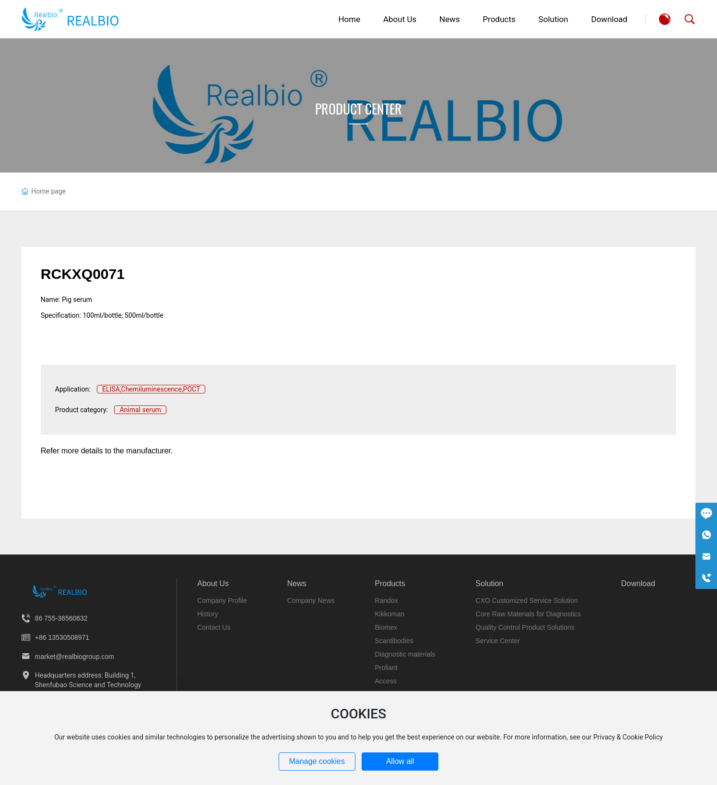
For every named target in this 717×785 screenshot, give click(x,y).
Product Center (358, 109)
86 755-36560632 (61, 618)
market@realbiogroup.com (74, 656)
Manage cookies (317, 761)
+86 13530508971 (62, 637)
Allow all (400, 761)
